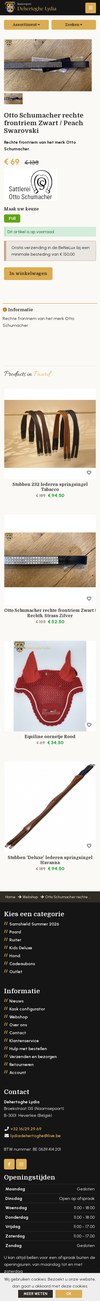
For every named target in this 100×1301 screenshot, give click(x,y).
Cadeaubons (22, 963)
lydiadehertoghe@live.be (35, 1135)
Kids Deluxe (20, 947)
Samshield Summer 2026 (34, 924)
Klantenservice (24, 1040)
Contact (17, 1032)
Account (17, 1072)
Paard (15, 931)
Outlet (15, 971)
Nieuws (16, 1001)
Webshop (18, 1016)
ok (68, 1293)
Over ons (18, 1024)
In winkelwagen (28, 273)
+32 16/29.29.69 (25, 1128)
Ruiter (15, 939)
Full (12, 218)
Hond (14, 955)
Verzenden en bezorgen (33, 1056)
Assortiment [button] (26, 24)
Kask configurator (27, 1008)
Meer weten (35, 1293)
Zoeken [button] (73, 24)
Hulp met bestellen (28, 1048)
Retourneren (21, 1064)
